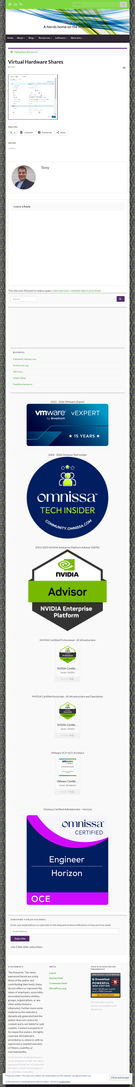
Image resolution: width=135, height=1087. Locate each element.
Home (10, 38)
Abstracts (77, 38)
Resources (45, 38)
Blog (32, 38)
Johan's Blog (19, 378)
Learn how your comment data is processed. (76, 290)
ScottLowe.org (20, 365)
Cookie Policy (65, 1081)
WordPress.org (57, 988)
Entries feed (56, 978)
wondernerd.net (67, 21)
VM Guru (17, 371)
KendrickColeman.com (24, 359)
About (21, 38)
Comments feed (58, 983)
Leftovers (61, 38)
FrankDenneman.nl (22, 384)
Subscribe (20, 938)
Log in (52, 973)
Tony (13, 67)
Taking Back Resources (26, 51)
